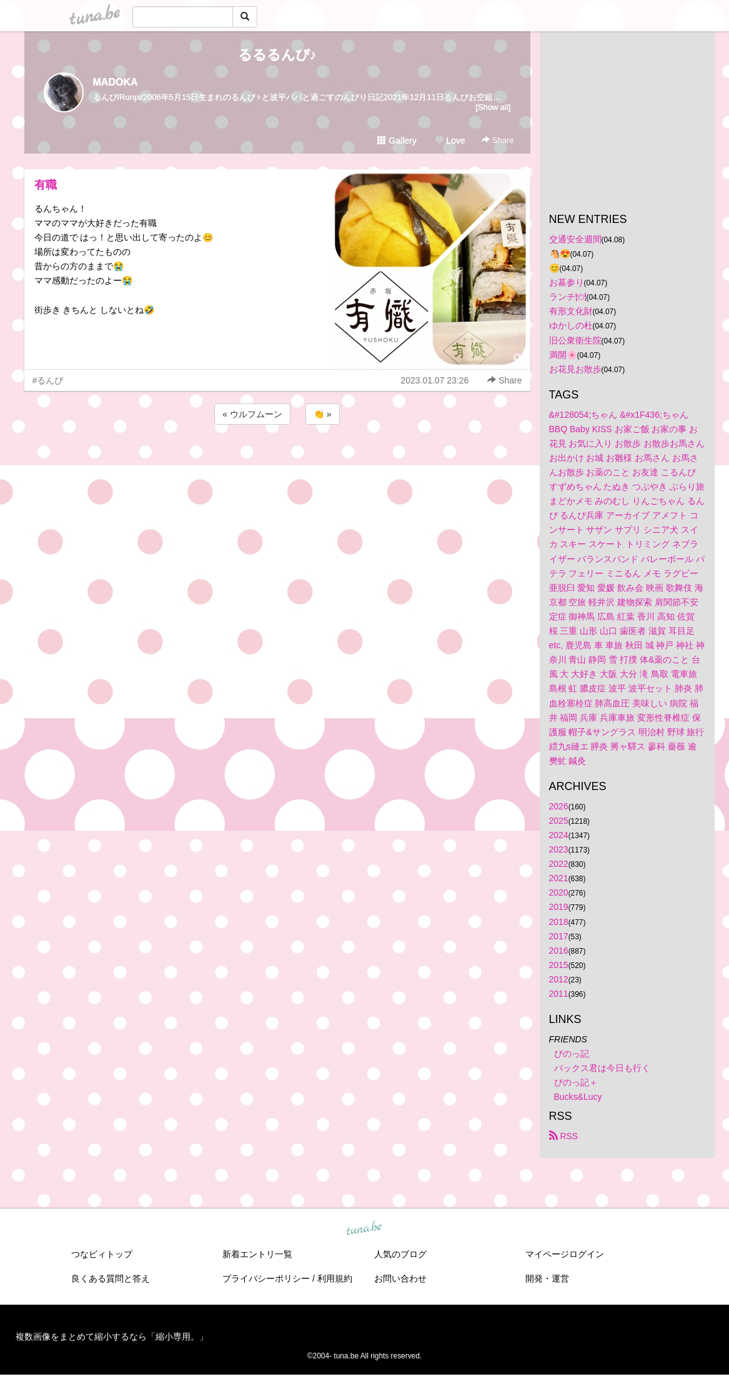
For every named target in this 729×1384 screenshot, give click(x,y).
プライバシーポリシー (266, 1278)
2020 (558, 892)
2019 (558, 907)
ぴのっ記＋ (576, 1082)
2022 (558, 864)
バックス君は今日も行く (602, 1068)
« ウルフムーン (252, 414)
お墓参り (566, 282)
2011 (558, 994)
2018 (558, 922)
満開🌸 (563, 355)
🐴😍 (559, 254)
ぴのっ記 (571, 1054)
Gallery (396, 141)
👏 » (323, 414)
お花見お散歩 (575, 369)
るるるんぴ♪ (277, 54)
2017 (558, 936)
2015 (558, 965)
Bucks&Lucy (578, 1097)
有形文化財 (571, 311)
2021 (558, 878)
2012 (558, 979)
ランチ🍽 (568, 297)
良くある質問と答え (110, 1278)
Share (497, 140)
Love (450, 141)
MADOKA (115, 82)
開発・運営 (547, 1278)
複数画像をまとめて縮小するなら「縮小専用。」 (112, 1337)
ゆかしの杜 (571, 325)
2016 (558, 951)
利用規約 (334, 1278)
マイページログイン (564, 1254)
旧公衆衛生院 (575, 340)
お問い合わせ (400, 1278)
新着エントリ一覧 (257, 1254)
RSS (563, 1136)
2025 (558, 821)
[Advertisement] (277, 461)
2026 (558, 806)
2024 (558, 835)
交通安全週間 (575, 239)
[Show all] (492, 107)
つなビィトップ (101, 1254)
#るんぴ (48, 380)
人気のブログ (400, 1254)
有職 (45, 185)
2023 (558, 849)
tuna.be (364, 1229)
